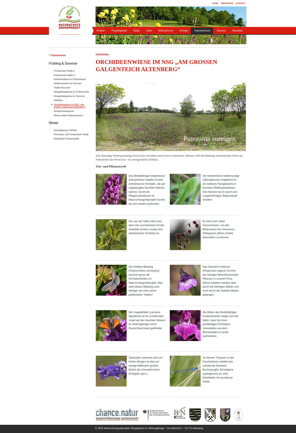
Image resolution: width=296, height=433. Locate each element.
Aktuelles (237, 30)
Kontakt (241, 3)
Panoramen (58, 55)
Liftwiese (58, 100)
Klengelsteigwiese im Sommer (69, 96)
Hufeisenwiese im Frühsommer (70, 79)
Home (215, 3)
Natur (136, 30)
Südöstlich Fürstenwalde (66, 138)
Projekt (101, 30)
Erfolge (184, 30)
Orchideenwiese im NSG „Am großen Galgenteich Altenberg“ (70, 105)
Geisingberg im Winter (65, 130)
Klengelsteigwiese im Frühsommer (71, 92)
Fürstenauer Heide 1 (64, 71)
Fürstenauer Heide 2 (64, 75)
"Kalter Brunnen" (62, 87)
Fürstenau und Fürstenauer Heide (71, 134)
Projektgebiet (119, 30)
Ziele (149, 30)
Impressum (227, 3)
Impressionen (202, 30)
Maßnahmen (165, 30)
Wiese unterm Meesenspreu (68, 115)
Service (221, 30)
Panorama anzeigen (209, 138)
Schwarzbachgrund (64, 111)
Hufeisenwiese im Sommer (67, 83)
